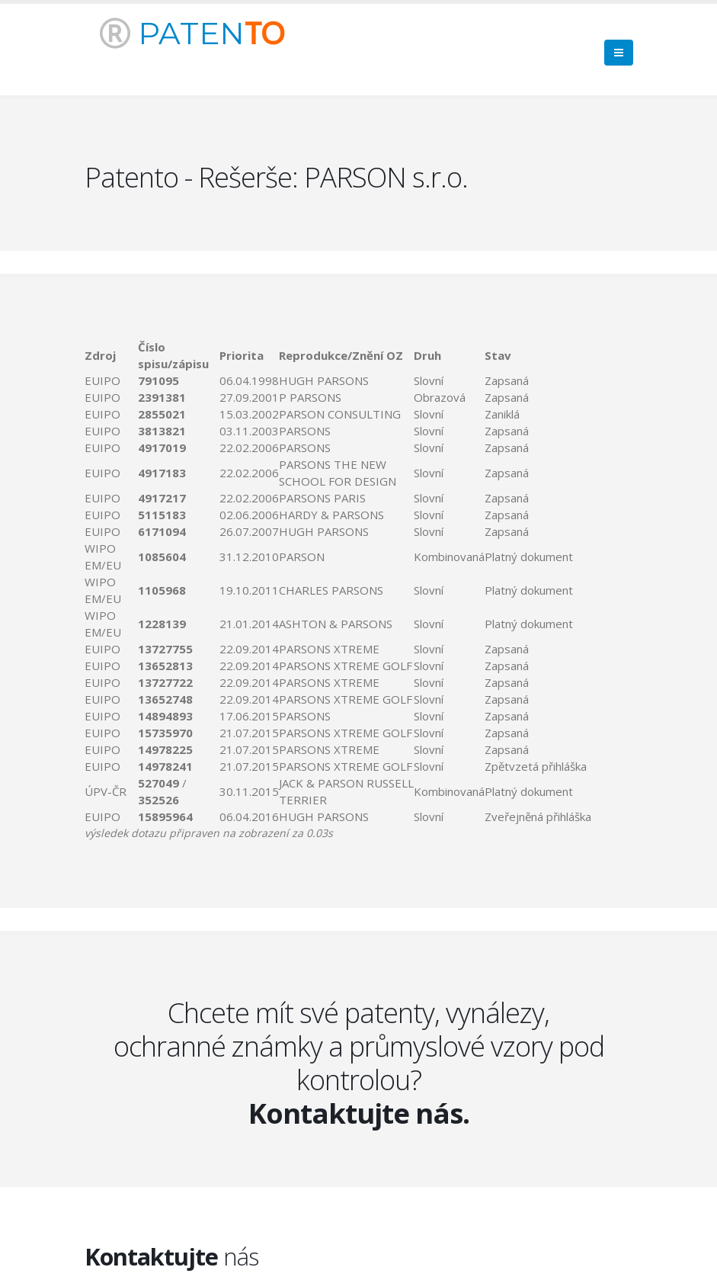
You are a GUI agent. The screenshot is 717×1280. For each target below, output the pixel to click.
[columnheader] (112, 355)
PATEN (192, 33)
